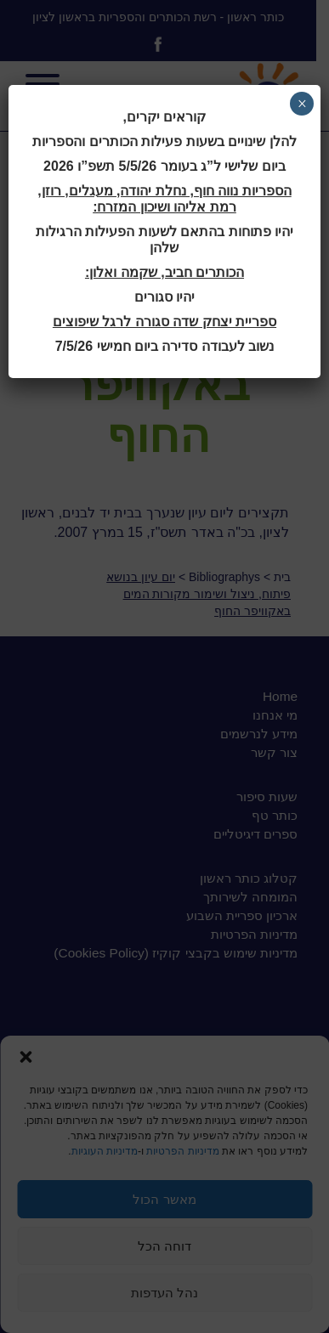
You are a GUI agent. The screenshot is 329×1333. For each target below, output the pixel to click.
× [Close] (302, 103)
